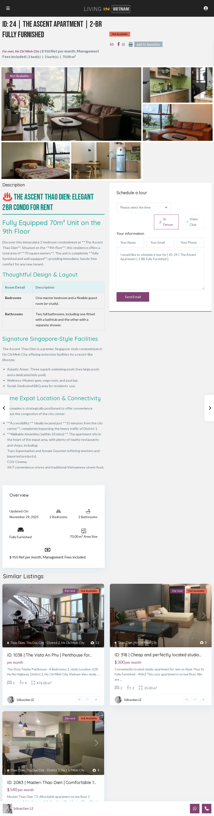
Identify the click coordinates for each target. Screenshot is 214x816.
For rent (8, 51)
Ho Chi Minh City (27, 51)
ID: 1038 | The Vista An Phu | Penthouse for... (49, 655)
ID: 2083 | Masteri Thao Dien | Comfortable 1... (51, 782)
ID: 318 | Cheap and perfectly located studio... (158, 655)
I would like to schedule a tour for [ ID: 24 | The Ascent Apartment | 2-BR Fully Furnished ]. (160, 270)
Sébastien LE (25, 700)
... (98, 674)
